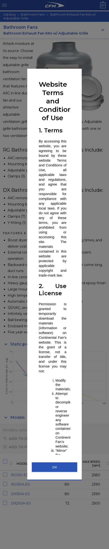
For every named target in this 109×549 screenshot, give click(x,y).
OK (54, 467)
